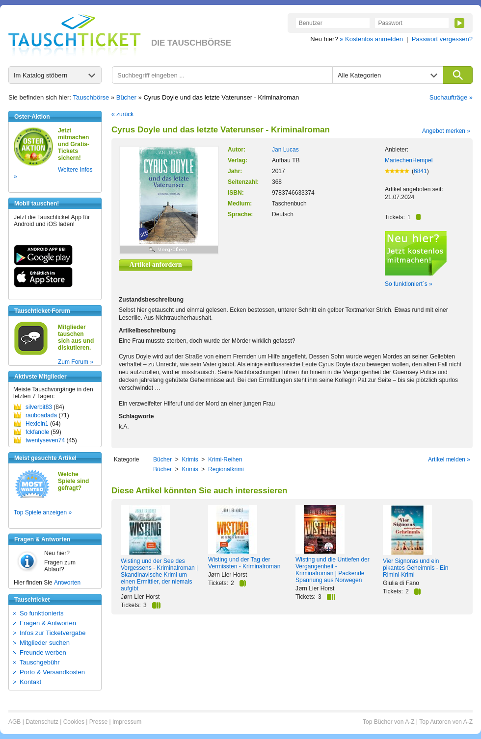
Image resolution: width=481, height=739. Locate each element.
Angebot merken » (446, 130)
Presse (98, 721)
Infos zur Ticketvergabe (52, 633)
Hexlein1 (37, 423)
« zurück (122, 114)
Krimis (190, 459)
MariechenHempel (408, 160)
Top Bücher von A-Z (388, 721)
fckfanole (37, 432)
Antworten (67, 582)
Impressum (126, 721)
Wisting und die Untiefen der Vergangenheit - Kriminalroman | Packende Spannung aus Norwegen (332, 570)
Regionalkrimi (226, 469)
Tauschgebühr (40, 662)
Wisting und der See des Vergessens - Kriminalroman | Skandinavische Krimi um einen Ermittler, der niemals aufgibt (159, 575)
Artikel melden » (449, 459)
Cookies (73, 721)
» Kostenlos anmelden (371, 39)
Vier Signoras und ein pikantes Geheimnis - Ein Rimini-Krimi (415, 568)
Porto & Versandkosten (52, 672)
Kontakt (30, 682)
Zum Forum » (75, 361)
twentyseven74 (45, 440)
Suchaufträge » (451, 97)
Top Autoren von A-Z (446, 721)
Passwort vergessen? (442, 39)
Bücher (126, 97)
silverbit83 (39, 407)
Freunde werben (43, 652)
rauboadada (41, 415)
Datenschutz (42, 721)
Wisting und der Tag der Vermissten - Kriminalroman (244, 563)
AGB (14, 721)
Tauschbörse (91, 97)
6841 (420, 171)
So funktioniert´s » (408, 283)
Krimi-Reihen (225, 459)
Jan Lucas (285, 149)
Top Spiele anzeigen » (43, 512)
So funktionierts (42, 613)
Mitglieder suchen (45, 642)
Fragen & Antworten (48, 623)
